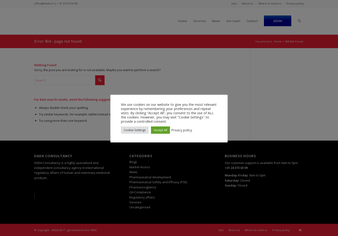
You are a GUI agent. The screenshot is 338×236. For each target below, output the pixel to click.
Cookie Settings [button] (135, 130)
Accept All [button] (160, 130)
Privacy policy (181, 130)
